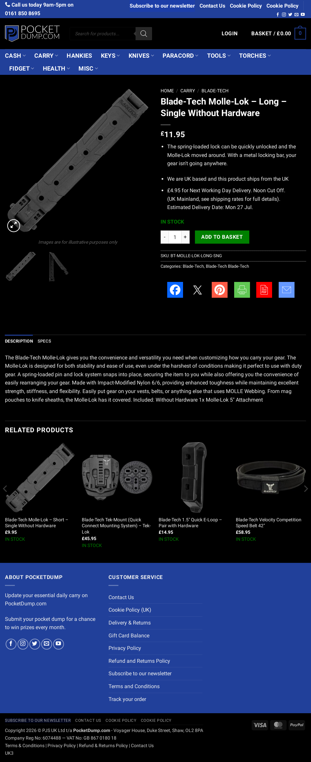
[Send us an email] (296, 15)
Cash (15, 55)
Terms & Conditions (25, 745)
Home (167, 90)
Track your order (127, 699)
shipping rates (226, 199)
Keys (110, 55)
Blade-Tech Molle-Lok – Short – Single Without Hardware (36, 523)
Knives (141, 55)
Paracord (180, 55)
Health (56, 68)
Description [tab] (19, 341)
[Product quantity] (175, 237)
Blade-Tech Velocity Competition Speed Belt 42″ (268, 523)
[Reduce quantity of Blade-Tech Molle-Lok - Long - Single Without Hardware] (165, 237)
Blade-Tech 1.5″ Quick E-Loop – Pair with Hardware (190, 523)
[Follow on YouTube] (303, 15)
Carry (46, 55)
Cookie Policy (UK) (130, 610)
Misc (88, 68)
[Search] (144, 33)
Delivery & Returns (130, 623)
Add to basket (222, 237)
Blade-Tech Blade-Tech (227, 266)
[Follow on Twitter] (290, 15)
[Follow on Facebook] (278, 15)
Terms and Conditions (134, 686)
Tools (219, 55)
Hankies (79, 55)
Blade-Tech (215, 90)
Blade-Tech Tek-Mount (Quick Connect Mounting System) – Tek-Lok (116, 526)
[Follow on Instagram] (284, 15)
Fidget (21, 68)
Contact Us (212, 6)
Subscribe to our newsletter (162, 6)
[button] (230, 34)
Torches (255, 55)
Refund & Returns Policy (103, 745)
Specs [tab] (44, 341)
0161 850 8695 (22, 13)
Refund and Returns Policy (139, 661)
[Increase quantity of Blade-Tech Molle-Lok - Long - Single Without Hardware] (186, 237)
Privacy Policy (125, 648)
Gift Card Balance (129, 635)
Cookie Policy (246, 6)
